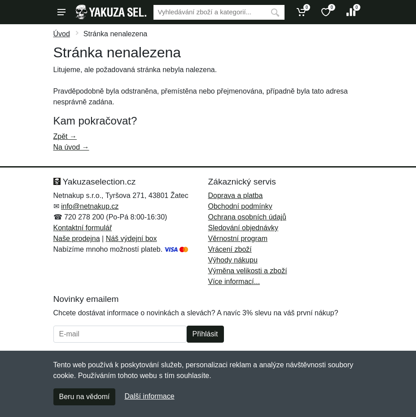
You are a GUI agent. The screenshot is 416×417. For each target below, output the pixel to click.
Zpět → (65, 136)
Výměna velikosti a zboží (247, 271)
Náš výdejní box (131, 238)
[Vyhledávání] (209, 12)
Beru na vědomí (84, 396)
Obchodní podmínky (240, 206)
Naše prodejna (76, 238)
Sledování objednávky (243, 228)
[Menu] (61, 12)
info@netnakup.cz (89, 206)
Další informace (149, 396)
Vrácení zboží (230, 249)
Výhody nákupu (233, 260)
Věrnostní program (238, 238)
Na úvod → (71, 147)
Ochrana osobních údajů (247, 217)
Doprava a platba (235, 195)
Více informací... (234, 281)
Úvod (61, 34)
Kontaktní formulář (82, 228)
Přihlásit (205, 334)
